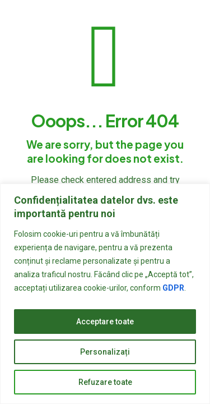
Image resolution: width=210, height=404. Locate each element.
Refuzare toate (105, 382)
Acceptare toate (105, 321)
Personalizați (105, 351)
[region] (105, 293)
